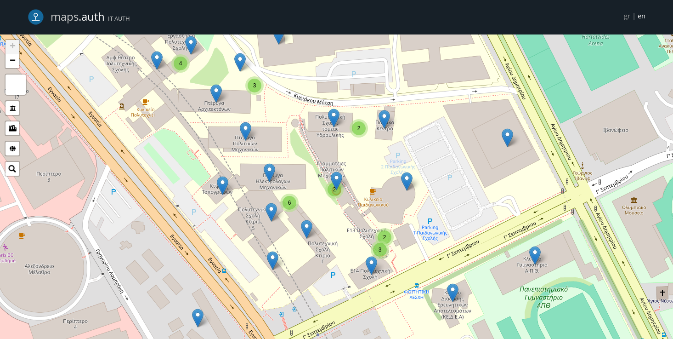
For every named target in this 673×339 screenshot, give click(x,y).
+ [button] (13, 47)
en (641, 15)
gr (627, 15)
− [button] (13, 61)
